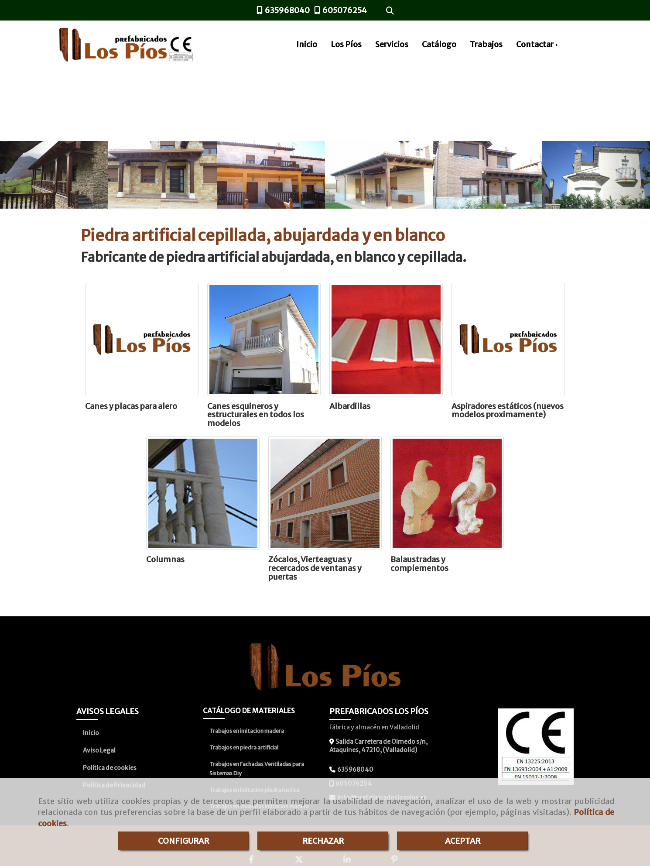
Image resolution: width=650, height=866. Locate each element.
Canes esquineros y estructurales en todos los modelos (255, 415)
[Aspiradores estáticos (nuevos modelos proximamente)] (508, 339)
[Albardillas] (386, 339)
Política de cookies (110, 768)
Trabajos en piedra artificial (243, 747)
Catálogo (439, 44)
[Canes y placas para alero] (141, 339)
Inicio (306, 44)
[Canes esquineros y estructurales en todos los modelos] (264, 339)
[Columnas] (203, 493)
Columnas (165, 559)
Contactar (537, 44)
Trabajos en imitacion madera (246, 731)
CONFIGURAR (183, 841)
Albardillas (349, 406)
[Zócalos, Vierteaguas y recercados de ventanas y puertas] (325, 493)
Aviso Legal (99, 750)
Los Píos (346, 44)
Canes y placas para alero (131, 406)
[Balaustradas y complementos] (447, 493)
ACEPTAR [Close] (462, 841)
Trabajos (486, 44)
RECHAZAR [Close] (323, 841)
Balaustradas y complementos (419, 563)
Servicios (391, 44)
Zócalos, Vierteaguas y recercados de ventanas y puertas (315, 568)
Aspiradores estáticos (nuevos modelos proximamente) (508, 410)
